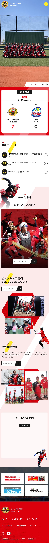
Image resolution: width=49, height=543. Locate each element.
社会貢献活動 (21, 526)
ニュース (4, 519)
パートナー (34, 526)
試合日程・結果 (17, 519)
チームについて (6, 526)
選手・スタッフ (32, 519)
